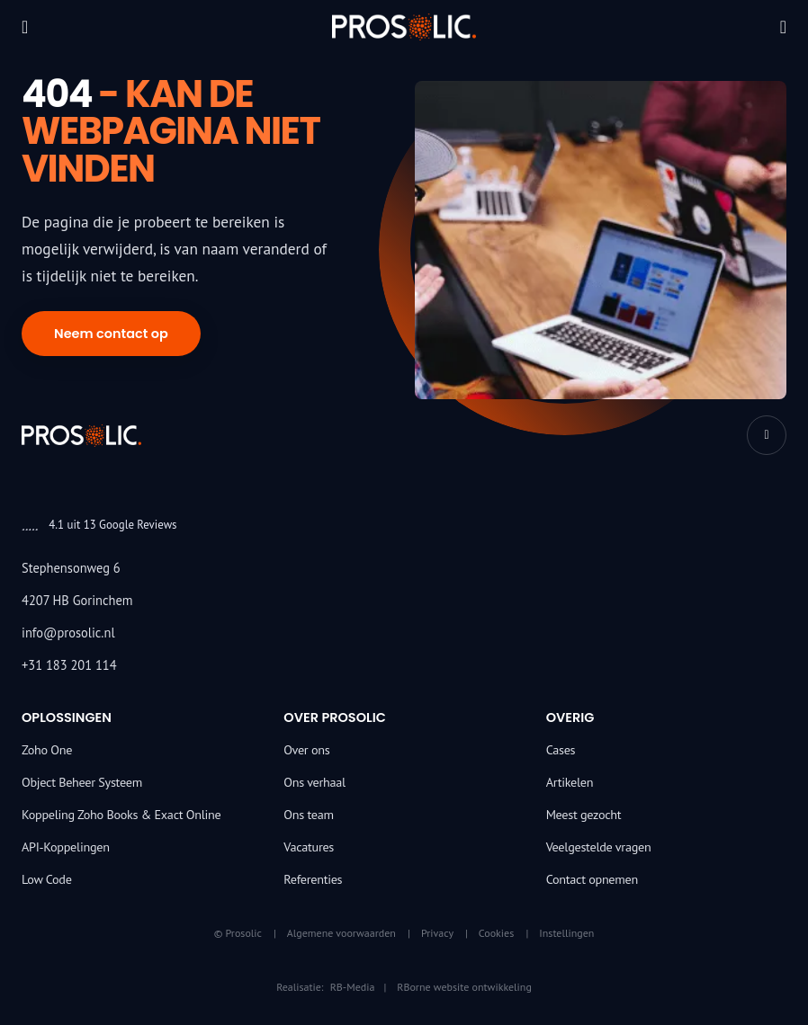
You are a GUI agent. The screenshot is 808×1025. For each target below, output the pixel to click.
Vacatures (308, 847)
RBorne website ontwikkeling (464, 987)
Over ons (306, 750)
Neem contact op (111, 334)
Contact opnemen (592, 879)
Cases (561, 750)
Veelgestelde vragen (598, 847)
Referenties (312, 879)
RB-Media (352, 987)
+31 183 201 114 (69, 664)
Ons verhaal (314, 782)
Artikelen (570, 782)
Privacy (437, 933)
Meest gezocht (584, 815)
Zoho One (47, 750)
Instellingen (566, 933)
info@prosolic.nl (68, 632)
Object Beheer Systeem (82, 782)
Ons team (308, 815)
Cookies (496, 933)
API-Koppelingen (66, 847)
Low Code (47, 879)
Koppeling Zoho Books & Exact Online (121, 815)
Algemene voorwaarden (341, 933)
